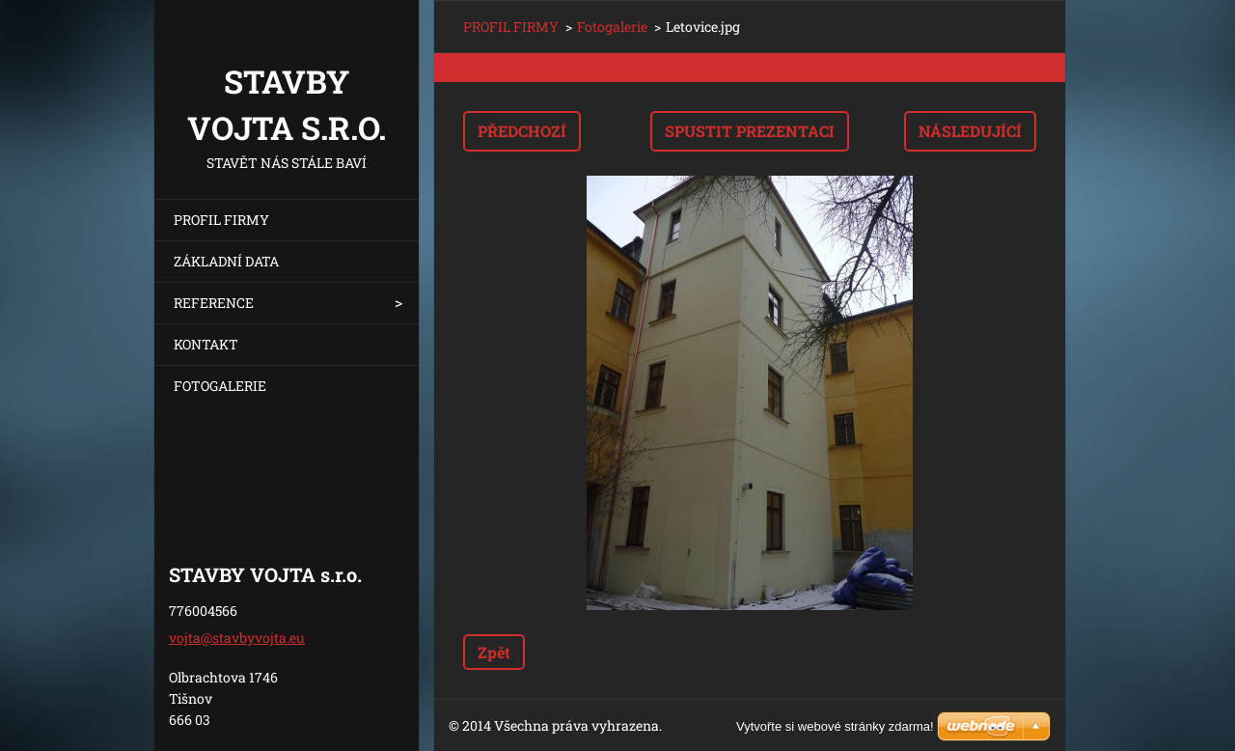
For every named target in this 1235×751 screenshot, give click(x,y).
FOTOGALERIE (220, 385)
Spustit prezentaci (750, 131)
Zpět (494, 652)
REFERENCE (214, 302)
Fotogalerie (612, 26)
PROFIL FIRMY (221, 219)
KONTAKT (206, 344)
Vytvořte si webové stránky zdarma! (835, 726)
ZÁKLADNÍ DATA (226, 261)
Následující (970, 131)
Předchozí (522, 131)
